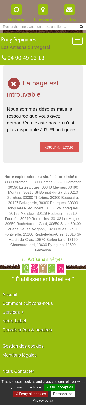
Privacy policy (43, 400)
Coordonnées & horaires (27, 329)
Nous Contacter (18, 371)
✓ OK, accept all (59, 387)
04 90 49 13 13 (23, 58)
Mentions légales (19, 355)
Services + (13, 312)
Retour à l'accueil (59, 147)
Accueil (9, 294)
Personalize (62, 394)
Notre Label (14, 320)
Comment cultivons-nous (27, 303)
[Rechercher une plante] (38, 26)
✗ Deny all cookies (30, 394)
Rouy (25, 44)
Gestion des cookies (23, 346)
